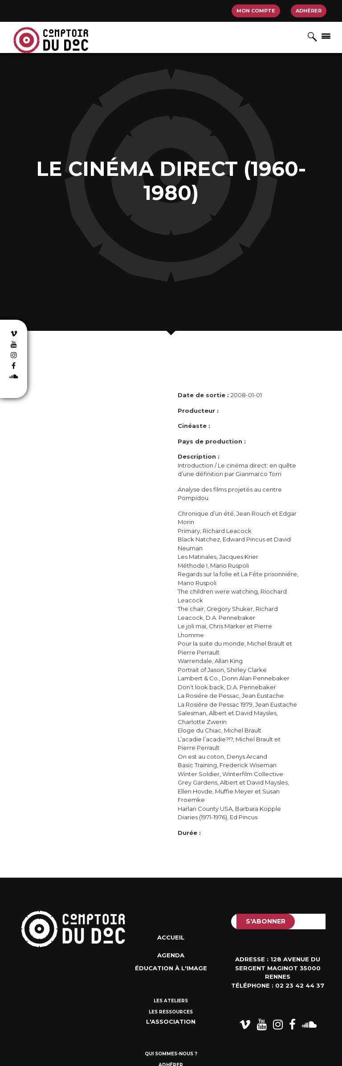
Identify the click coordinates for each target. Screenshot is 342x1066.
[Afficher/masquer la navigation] (326, 35)
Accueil (170, 937)
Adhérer (309, 11)
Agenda (170, 955)
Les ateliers (171, 1001)
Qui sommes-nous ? (171, 1054)
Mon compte (255, 11)
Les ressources (171, 1012)
